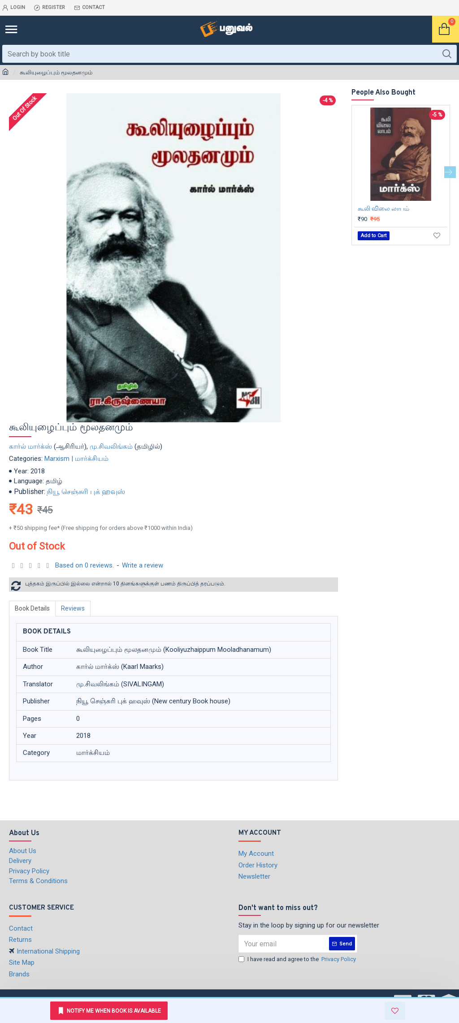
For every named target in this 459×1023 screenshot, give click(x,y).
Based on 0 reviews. (84, 565)
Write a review (142, 565)
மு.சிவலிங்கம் (111, 446)
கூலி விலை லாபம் (383, 208)
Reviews (73, 608)
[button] (450, 172)
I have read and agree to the (297, 959)
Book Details (32, 608)
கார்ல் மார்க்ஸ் (30, 446)
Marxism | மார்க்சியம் (76, 459)
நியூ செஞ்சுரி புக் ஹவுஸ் (86, 491)
